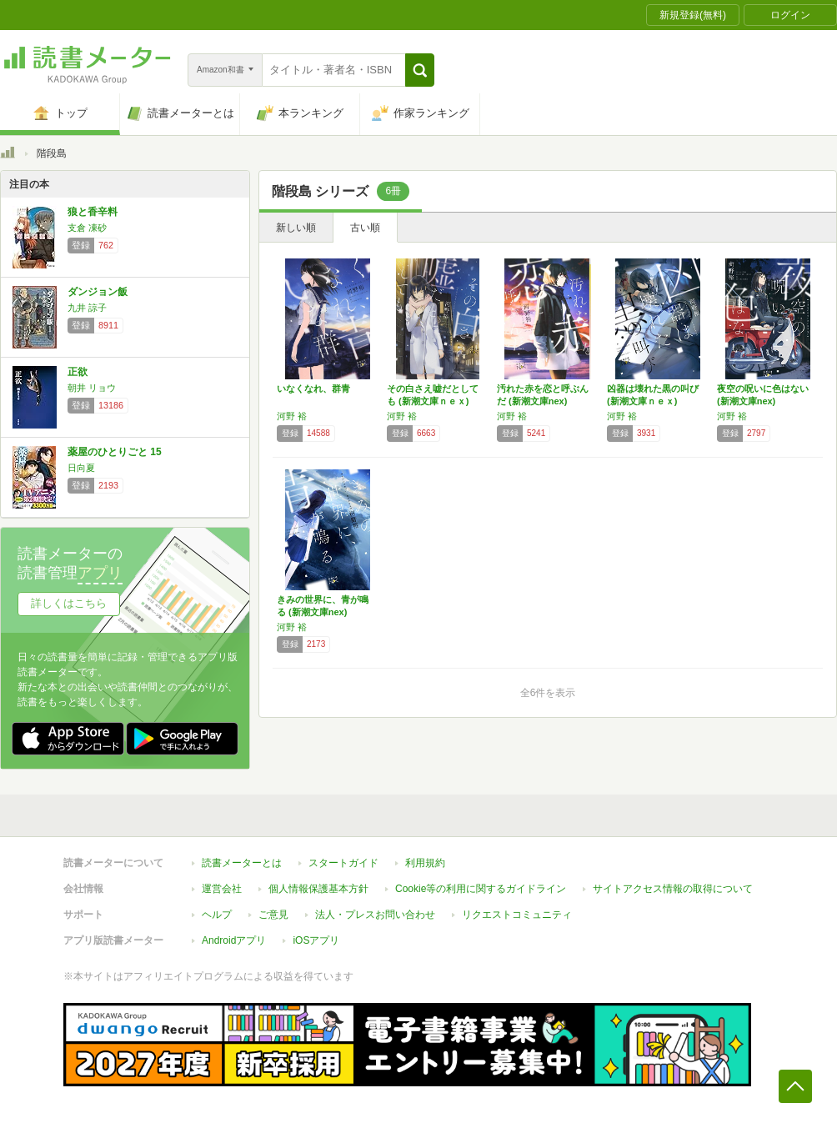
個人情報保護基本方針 (318, 889)
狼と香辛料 (93, 212)
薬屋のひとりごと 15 (115, 452)
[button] (419, 70)
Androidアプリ (234, 940)
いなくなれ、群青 (313, 389)
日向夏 (81, 468)
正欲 (78, 372)
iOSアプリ (316, 940)
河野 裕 (292, 416)
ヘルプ (217, 915)
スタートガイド (343, 863)
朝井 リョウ (92, 388)
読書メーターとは (242, 863)
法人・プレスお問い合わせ (375, 915)
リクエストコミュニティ (517, 915)
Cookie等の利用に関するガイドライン (480, 889)
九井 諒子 (87, 308)
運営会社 (222, 889)
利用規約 (425, 863)
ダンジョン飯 (98, 292)
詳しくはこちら (69, 603)
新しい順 (296, 227)
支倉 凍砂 (87, 228)
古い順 (365, 227)
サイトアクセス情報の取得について (673, 889)
